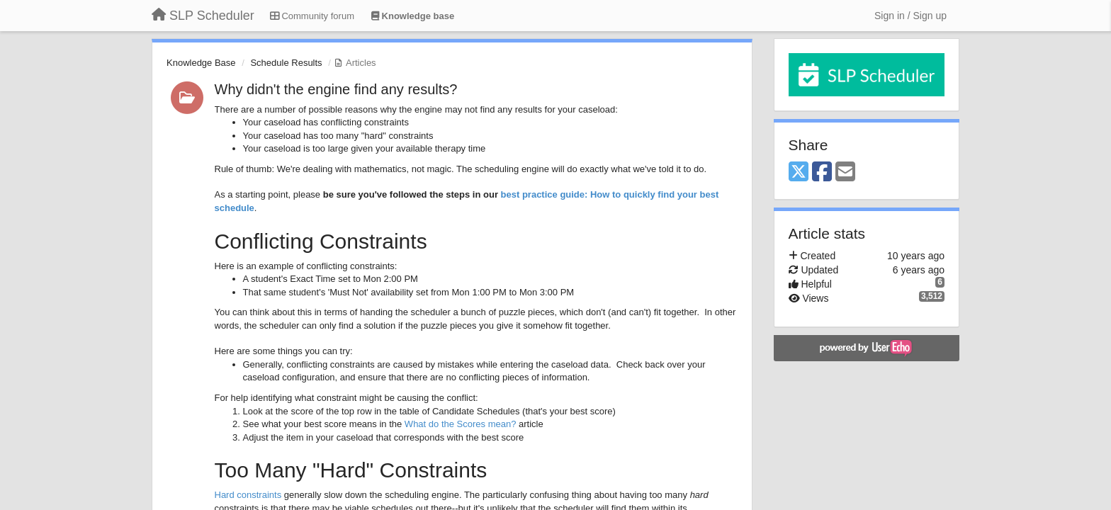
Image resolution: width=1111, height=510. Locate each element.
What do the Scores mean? (461, 424)
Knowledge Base (201, 62)
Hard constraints (248, 494)
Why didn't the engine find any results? (336, 89)
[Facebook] (822, 172)
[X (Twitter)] (798, 172)
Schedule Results (286, 62)
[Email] (845, 172)
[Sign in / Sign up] (910, 16)
